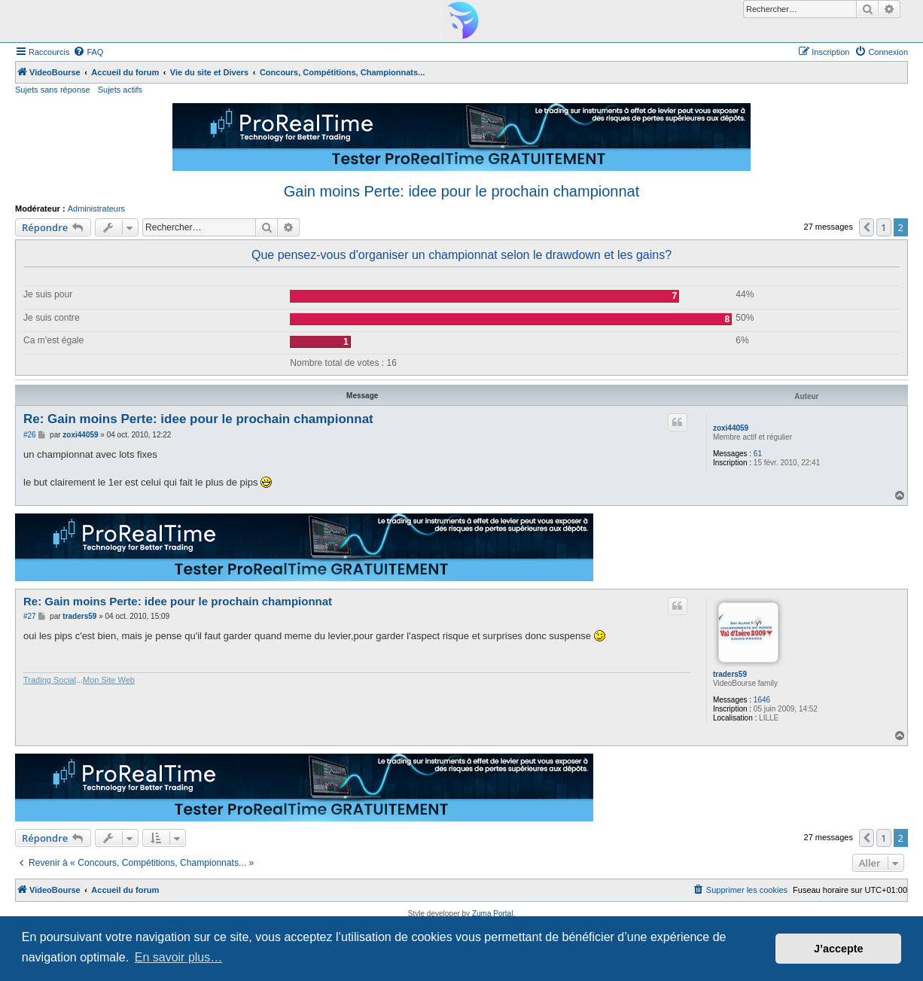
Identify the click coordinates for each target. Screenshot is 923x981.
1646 (762, 700)
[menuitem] (88, 52)
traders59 (730, 674)
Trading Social (49, 679)
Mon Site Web (109, 679)
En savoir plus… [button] (179, 957)
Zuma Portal (492, 913)
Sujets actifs (120, 89)
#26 (29, 435)
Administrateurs (96, 208)
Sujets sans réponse (52, 89)
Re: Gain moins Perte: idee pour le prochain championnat (198, 419)
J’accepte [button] (839, 949)
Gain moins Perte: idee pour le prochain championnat (462, 191)
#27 (29, 616)
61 (758, 453)
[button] (866, 227)
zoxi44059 (730, 428)
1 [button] (883, 227)
